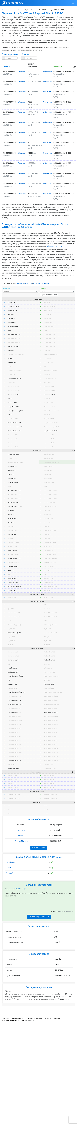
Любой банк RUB (13, 390)
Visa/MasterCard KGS (14, 748)
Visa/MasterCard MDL (15, 724)
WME (9, 605)
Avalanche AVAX (13, 582)
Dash (9, 330)
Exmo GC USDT (12, 597)
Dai (9, 574)
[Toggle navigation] (72, 3)
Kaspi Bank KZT (13, 419)
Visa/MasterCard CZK (14, 744)
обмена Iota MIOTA (54, 246)
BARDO (9, 868)
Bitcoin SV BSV (12, 458)
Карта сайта (5, 1018)
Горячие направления (49, 295)
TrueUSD (10, 538)
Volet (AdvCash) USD (14, 378)
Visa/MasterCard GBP (14, 708)
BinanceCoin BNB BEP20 (16, 354)
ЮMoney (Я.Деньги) (14, 370)
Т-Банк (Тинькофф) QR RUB (16, 692)
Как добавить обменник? (34, 1018)
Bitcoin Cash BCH (13, 306)
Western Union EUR (14, 798)
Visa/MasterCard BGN (15, 756)
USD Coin (11, 526)
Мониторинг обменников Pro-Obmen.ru (14, 1020)
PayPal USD (11, 374)
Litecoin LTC (11, 314)
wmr (9, 806)
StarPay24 (21, 830)
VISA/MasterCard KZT (15, 716)
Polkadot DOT (12, 578)
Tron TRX (11, 350)
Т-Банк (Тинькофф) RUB (15, 411)
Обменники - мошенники (52, 1018)
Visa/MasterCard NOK (15, 752)
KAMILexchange (19, 889)
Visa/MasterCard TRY (14, 732)
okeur (9, 814)
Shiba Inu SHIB (12, 546)
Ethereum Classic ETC (14, 558)
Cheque (21, 836)
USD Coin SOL (12, 534)
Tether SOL (11, 522)
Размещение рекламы (18, 1018)
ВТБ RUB (10, 415)
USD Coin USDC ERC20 (15, 506)
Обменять (22, 71)
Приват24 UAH (12, 684)
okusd (9, 810)
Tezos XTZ (11, 570)
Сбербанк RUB (12, 403)
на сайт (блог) (45, 283)
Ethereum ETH (12, 310)
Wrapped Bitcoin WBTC (15, 462)
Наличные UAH (13, 447)
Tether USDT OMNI (14, 554)
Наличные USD (12, 435)
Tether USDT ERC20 (14, 334)
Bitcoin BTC (11, 302)
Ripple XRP (11, 318)
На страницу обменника (39, 917)
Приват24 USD (12, 764)
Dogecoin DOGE (13, 326)
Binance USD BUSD (14, 562)
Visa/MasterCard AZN (14, 760)
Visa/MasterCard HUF (14, 728)
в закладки (20, 283)
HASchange (10, 862)
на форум (36, 283)
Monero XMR (12, 322)
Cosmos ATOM (12, 550)
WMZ (9, 366)
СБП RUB (10, 399)
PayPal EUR (11, 641)
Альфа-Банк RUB (13, 407)
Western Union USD (14, 794)
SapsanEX (10, 873)
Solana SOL (11, 358)
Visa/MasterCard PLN (14, 740)
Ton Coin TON (12, 362)
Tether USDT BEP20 (14, 342)
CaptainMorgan (21, 841)
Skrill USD (11, 645)
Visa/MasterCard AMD (15, 720)
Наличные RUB (13, 439)
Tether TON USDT (13, 346)
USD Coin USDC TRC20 (15, 530)
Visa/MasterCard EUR (14, 696)
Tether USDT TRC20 (14, 338)
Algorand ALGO (12, 566)
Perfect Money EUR (14, 617)
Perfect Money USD (14, 613)
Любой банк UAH (13, 394)
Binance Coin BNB (13, 542)
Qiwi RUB (11, 609)
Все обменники (38, 848)
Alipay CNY (11, 382)
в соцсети (28, 283)
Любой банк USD (13, 386)
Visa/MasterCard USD (14, 423)
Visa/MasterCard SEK (14, 736)
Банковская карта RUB (15, 427)
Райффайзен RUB (13, 768)
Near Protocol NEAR (14, 586)
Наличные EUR (12, 443)
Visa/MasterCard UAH (14, 431)
